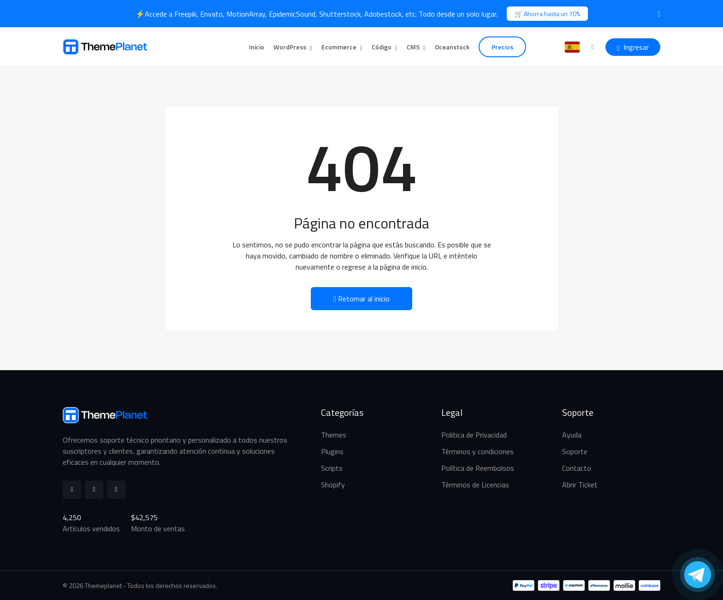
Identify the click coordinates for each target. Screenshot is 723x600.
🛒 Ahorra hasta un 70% (547, 13)
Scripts (332, 468)
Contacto (576, 468)
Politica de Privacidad (474, 434)
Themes (333, 434)
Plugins (332, 451)
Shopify (333, 484)
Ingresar (633, 47)
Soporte (574, 451)
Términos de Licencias (475, 484)
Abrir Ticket (580, 484)
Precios (502, 47)
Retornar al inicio (361, 298)
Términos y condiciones (477, 451)
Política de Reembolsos (477, 468)
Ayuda (571, 434)
